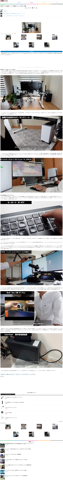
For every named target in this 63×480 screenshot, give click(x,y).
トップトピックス (33, 374)
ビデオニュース (19, 374)
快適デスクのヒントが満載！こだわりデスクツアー (8, 374)
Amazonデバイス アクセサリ (8, 394)
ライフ (56, 2)
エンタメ (44, 2)
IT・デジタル (19, 2)
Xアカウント (20, 370)
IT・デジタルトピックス (26, 374)
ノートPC (23, 394)
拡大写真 (32, 51)
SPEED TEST (31, 2)
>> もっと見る (60, 421)
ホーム (6, 2)
